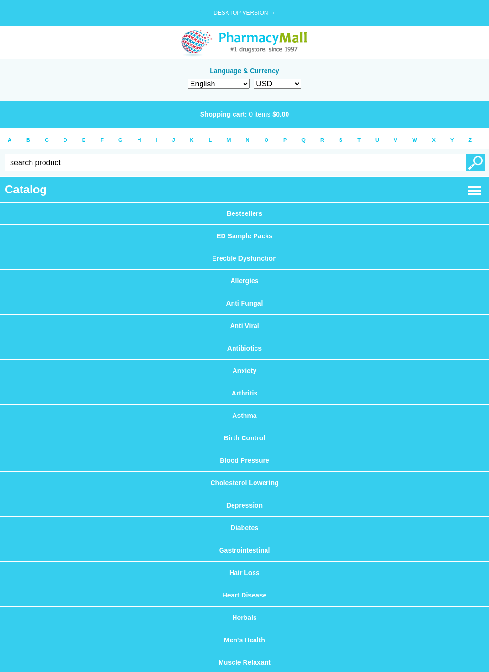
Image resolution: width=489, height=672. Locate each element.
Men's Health (244, 640)
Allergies (244, 281)
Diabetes (244, 528)
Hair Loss (244, 572)
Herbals (244, 617)
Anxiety (245, 370)
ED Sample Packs (244, 236)
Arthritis (244, 393)
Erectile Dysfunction (244, 258)
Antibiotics (244, 348)
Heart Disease (245, 595)
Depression (244, 505)
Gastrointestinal (244, 550)
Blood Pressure (244, 460)
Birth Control (244, 438)
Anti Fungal (244, 303)
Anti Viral (244, 326)
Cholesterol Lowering (244, 483)
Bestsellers (245, 213)
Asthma (244, 415)
